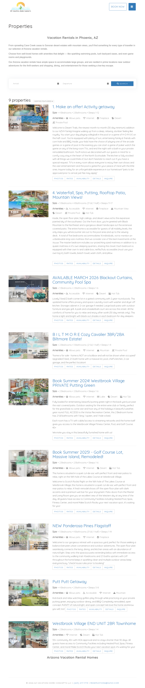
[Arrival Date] (34, 83)
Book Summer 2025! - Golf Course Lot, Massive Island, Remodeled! (88, 454)
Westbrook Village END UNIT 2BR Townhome (94, 623)
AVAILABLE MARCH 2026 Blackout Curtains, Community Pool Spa (93, 280)
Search (122, 83)
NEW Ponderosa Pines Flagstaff (82, 525)
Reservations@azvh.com (104, 683)
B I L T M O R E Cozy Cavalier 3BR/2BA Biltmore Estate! (88, 336)
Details (97, 178)
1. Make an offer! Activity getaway (84, 106)
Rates (70, 178)
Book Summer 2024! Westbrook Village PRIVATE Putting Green (89, 383)
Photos (58, 178)
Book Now (117, 6)
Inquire (108, 178)
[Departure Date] (83, 83)
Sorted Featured (43, 101)
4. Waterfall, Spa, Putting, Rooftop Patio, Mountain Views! (89, 195)
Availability (82, 178)
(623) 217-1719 (81, 683)
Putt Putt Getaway (70, 581)
